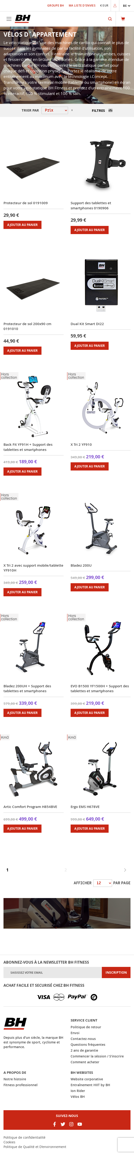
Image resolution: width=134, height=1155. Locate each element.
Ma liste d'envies (82, 5)
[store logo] (23, 18)
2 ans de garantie (84, 1050)
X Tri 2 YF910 (81, 444)
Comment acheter (85, 1062)
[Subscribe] (116, 972)
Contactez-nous (83, 1038)
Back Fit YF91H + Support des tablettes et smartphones (27, 447)
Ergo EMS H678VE (85, 806)
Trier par (30, 110)
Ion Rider (78, 1090)
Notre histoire (14, 1079)
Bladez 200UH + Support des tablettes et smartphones (27, 688)
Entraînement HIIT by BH (90, 1085)
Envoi (75, 1033)
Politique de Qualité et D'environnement (34, 1146)
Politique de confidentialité (24, 1137)
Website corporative (87, 1079)
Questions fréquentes (88, 1044)
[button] (127, 6)
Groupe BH (55, 5)
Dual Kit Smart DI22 (87, 323)
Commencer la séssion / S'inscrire (97, 1056)
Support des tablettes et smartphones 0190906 (91, 205)
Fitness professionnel (20, 1085)
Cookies (9, 1142)
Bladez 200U (81, 565)
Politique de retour (86, 1027)
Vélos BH (78, 1096)
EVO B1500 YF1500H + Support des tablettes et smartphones (100, 688)
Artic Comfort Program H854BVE (30, 806)
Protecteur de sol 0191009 (25, 202)
